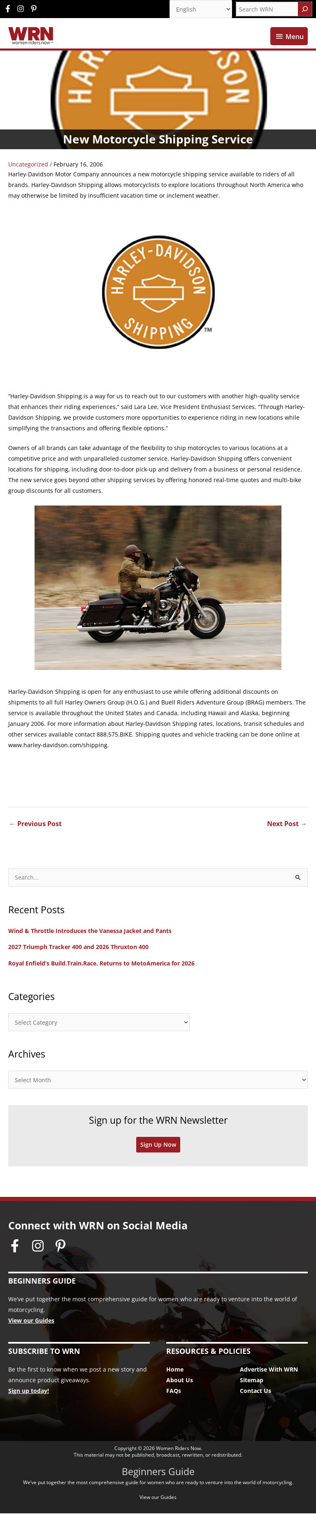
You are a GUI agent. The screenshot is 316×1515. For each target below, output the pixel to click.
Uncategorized (28, 166)
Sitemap (251, 1382)
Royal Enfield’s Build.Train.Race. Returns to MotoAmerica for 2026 (101, 965)
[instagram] (22, 8)
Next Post (287, 825)
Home (175, 1371)
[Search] (305, 9)
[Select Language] (201, 9)
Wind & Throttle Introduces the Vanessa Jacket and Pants (90, 932)
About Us (179, 1382)
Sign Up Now (158, 1146)
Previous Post (35, 825)
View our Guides (31, 1322)
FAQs (173, 1393)
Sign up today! (28, 1393)
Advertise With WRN (269, 1371)
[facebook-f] (10, 8)
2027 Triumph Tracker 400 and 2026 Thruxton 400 (78, 949)
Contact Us (255, 1393)
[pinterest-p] (35, 8)
